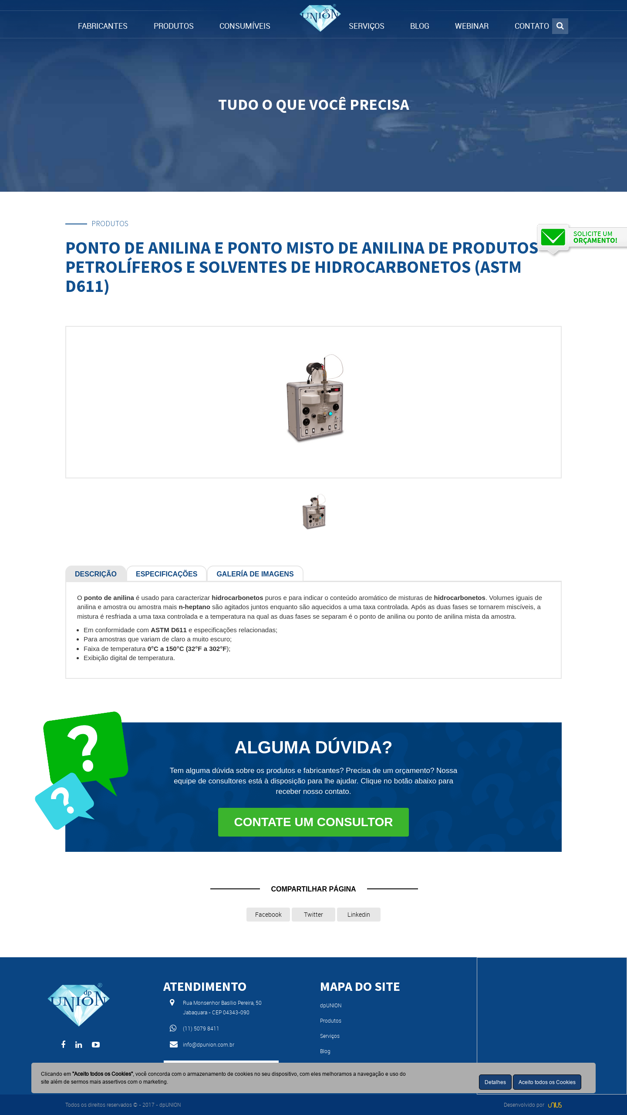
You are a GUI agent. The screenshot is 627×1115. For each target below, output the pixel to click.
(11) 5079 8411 (201, 1028)
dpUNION (330, 1005)
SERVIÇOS (366, 25)
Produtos (330, 1020)
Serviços (330, 1035)
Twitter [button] (313, 914)
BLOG (419, 25)
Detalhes (495, 1082)
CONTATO (532, 25)
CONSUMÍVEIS (244, 25)
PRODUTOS (174, 25)
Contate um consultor (313, 822)
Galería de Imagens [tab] (254, 574)
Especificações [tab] (166, 574)
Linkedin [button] (358, 914)
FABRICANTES (103, 25)
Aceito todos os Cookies (547, 1082)
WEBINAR (472, 25)
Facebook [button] (268, 914)
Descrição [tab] (96, 574)
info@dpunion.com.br (208, 1044)
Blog (325, 1050)
